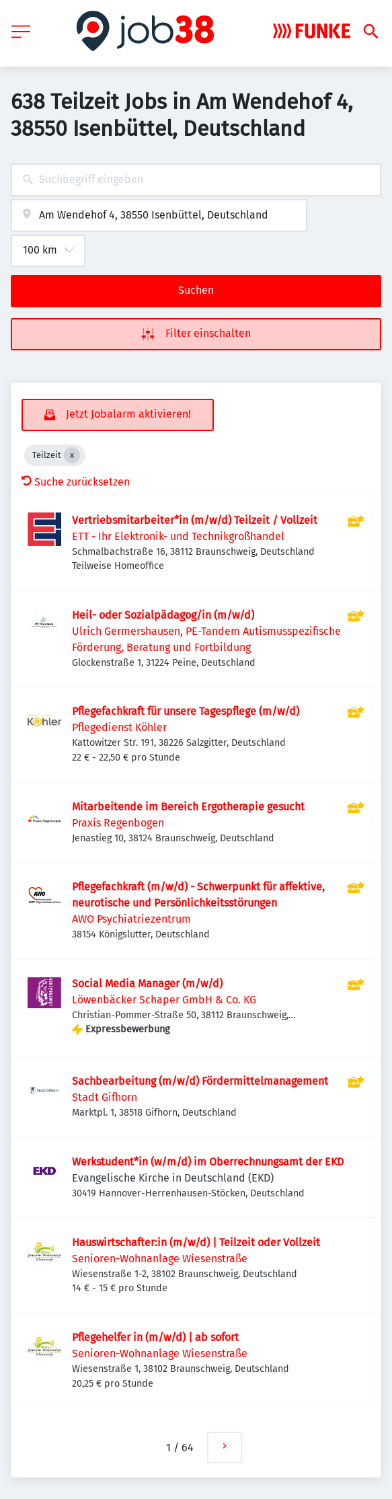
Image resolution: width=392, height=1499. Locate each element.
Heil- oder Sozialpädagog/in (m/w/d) (163, 615)
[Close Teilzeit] (72, 455)
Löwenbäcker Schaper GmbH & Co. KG (164, 999)
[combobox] (196, 179)
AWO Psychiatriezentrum (131, 919)
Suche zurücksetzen (76, 481)
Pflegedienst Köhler (119, 727)
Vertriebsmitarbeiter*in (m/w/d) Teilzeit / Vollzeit (194, 520)
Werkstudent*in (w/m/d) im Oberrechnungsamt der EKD (208, 1161)
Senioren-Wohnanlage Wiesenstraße (159, 1258)
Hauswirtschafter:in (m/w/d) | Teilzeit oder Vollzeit (196, 1242)
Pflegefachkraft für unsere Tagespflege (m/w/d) (185, 711)
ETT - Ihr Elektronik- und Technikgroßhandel (178, 536)
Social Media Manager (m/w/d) (147, 983)
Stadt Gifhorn (104, 1097)
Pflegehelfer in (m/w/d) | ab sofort (155, 1337)
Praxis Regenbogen (118, 822)
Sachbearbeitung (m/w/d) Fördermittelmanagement (200, 1081)
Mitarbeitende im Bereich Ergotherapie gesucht (188, 806)
